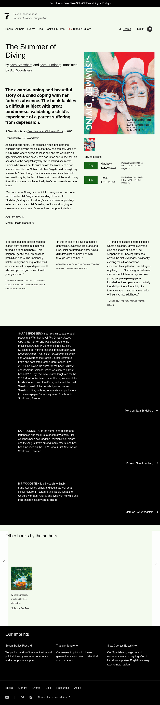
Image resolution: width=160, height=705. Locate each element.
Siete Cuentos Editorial (120, 645)
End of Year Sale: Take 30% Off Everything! (74, 3)
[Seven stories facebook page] (15, 697)
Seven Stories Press (25, 14)
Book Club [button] (52, 29)
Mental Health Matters (18, 222)
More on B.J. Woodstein (139, 512)
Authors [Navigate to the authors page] (19, 29)
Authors (22, 687)
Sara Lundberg (50, 65)
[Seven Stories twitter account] (22, 697)
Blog (48, 687)
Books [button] (9, 29)
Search (127, 29)
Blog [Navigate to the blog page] (40, 29)
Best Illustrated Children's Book (45, 131)
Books (9, 687)
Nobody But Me (20, 608)
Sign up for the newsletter (52, 697)
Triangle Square (65, 645)
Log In (140, 28)
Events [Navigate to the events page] (31, 29)
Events (36, 687)
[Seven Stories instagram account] (31, 697)
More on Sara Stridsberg (139, 410)
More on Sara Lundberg (139, 463)
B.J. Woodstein (21, 70)
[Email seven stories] (7, 697)
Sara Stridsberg (21, 65)
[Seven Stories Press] (6, 16)
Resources (62, 687)
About (77, 687)
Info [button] (62, 29)
